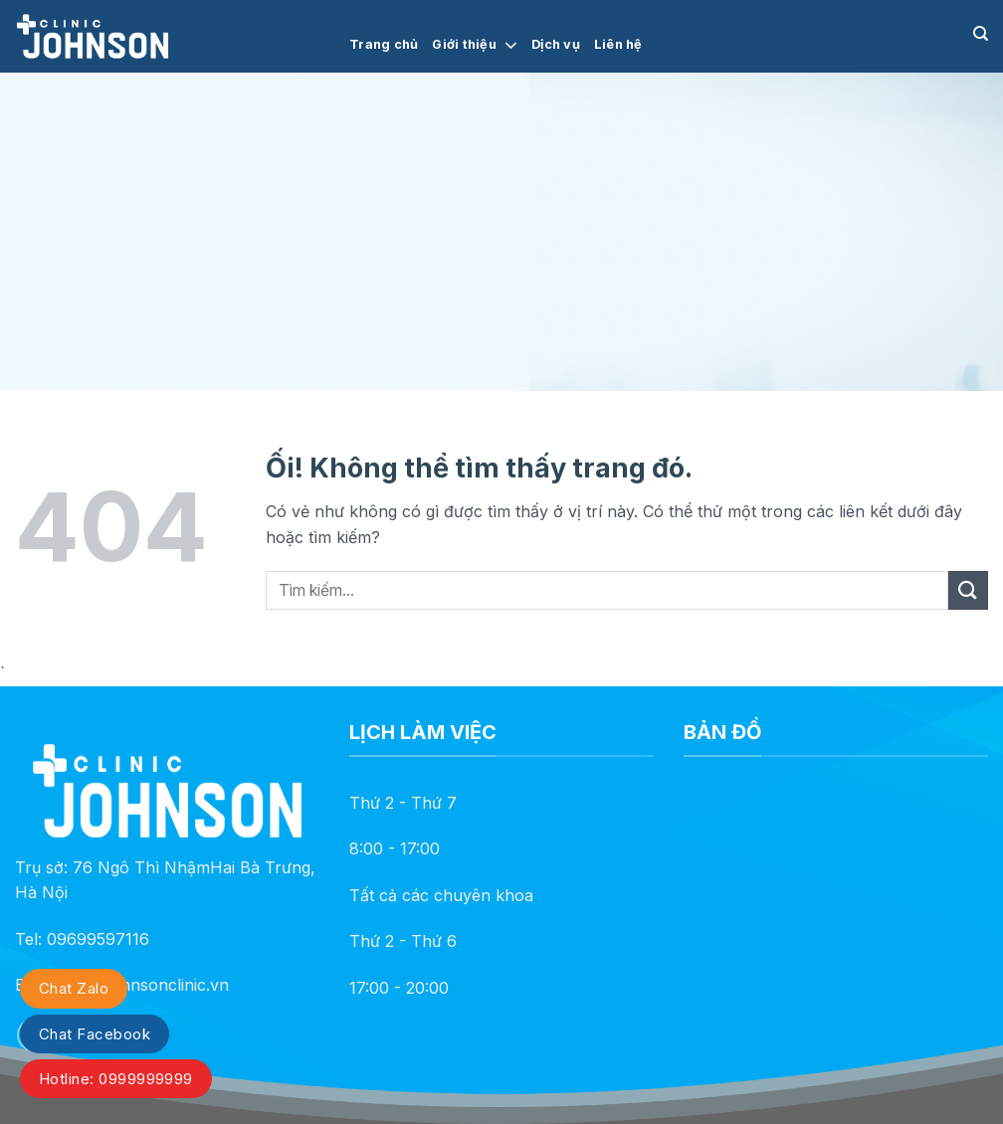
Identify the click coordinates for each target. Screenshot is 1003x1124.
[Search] (980, 34)
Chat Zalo (73, 988)
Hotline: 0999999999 (116, 1078)
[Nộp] (968, 590)
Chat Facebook (94, 1034)
